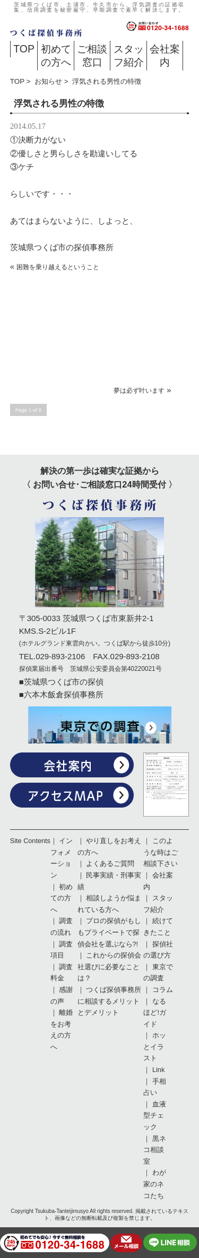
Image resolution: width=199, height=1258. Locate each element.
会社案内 (165, 55)
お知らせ (48, 81)
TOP (23, 49)
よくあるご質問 (110, 863)
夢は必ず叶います (139, 390)
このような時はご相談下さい (160, 852)
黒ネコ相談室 (154, 1150)
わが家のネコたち (154, 1184)
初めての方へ (56, 55)
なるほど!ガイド (154, 1013)
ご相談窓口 (92, 55)
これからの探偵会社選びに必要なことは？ (109, 967)
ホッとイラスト (154, 1047)
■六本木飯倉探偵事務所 (61, 694)
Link (158, 1070)
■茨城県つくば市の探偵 (61, 681)
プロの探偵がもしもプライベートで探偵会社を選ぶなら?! (109, 932)
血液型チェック (154, 1116)
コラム (162, 990)
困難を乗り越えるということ (57, 267)
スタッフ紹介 (129, 55)
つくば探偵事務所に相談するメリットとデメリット (109, 1001)
